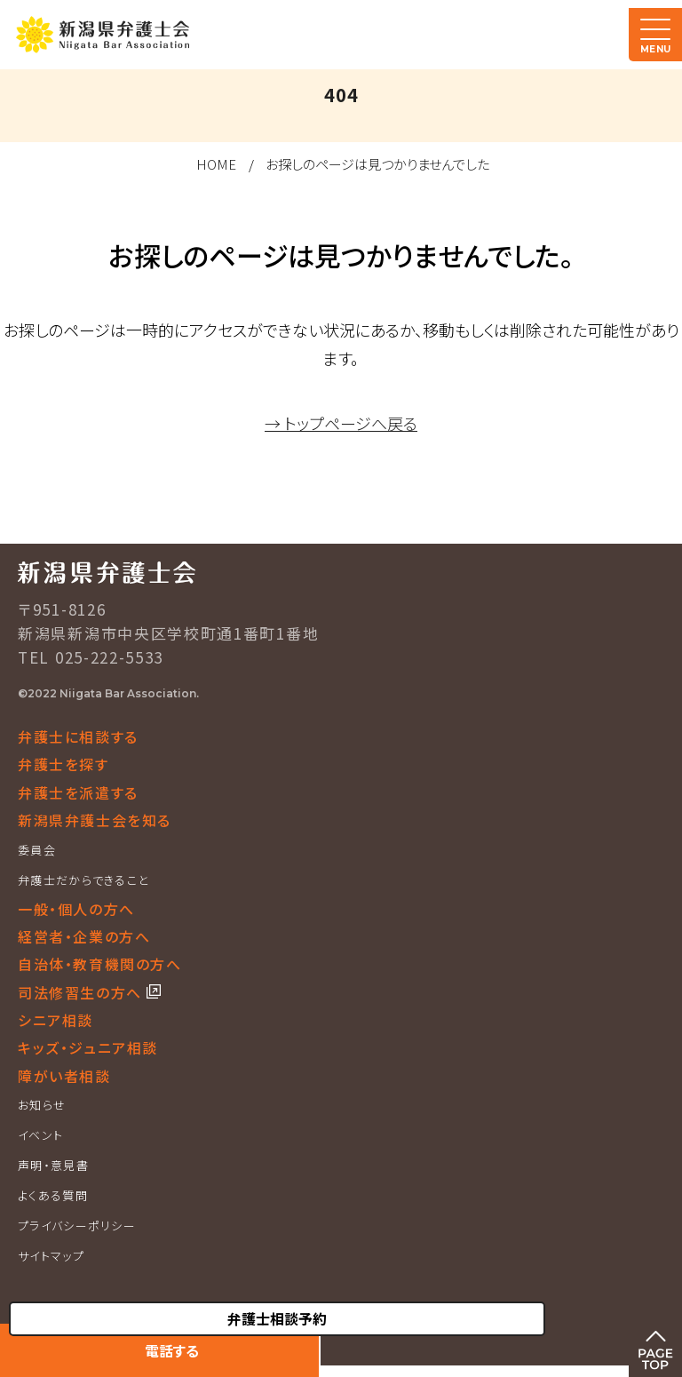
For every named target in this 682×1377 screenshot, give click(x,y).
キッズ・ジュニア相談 (88, 1047)
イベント (40, 1134)
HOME (216, 164)
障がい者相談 (64, 1075)
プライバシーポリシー (77, 1225)
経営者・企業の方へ (84, 936)
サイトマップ (51, 1255)
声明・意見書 (53, 1165)
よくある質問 (53, 1195)
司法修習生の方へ (82, 992)
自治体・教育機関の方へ (100, 964)
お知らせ (42, 1104)
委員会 (37, 849)
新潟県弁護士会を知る (94, 820)
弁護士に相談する (78, 736)
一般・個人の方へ (76, 908)
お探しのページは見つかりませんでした (377, 164)
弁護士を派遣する (78, 792)
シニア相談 (55, 1020)
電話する (172, 1350)
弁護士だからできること (83, 880)
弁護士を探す (63, 764)
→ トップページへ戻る (341, 422)
